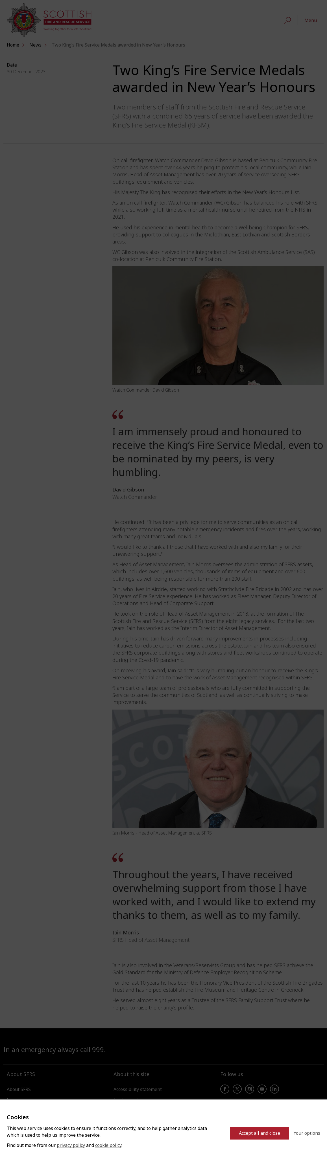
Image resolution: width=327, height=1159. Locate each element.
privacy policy (71, 1145)
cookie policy (108, 1145)
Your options (307, 1133)
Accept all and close (259, 1133)
